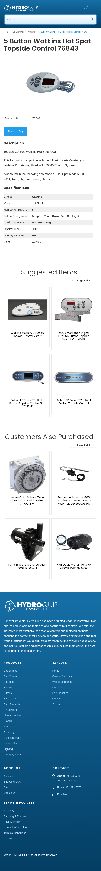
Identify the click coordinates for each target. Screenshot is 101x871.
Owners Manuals (62, 676)
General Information (15, 827)
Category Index (12, 754)
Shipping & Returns (15, 816)
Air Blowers (10, 709)
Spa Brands (10, 670)
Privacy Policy (12, 821)
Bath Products (12, 704)
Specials (9, 681)
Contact (56, 698)
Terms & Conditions (15, 833)
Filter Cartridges (13, 715)
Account (8, 776)
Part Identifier (60, 693)
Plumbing (9, 732)
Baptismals (10, 698)
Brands (8, 721)
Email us (62, 794)
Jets (6, 726)
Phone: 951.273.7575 (69, 787)
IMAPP (8, 838)
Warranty (9, 810)
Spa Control (10, 676)
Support (57, 704)
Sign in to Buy (15, 131)
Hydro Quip (22, 8)
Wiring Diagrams (62, 681)
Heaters (8, 687)
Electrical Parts (12, 737)
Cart (6, 787)
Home (55, 670)
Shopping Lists (12, 781)
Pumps (8, 693)
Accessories (11, 743)
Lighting (8, 749)
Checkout (9, 792)
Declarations (59, 687)
